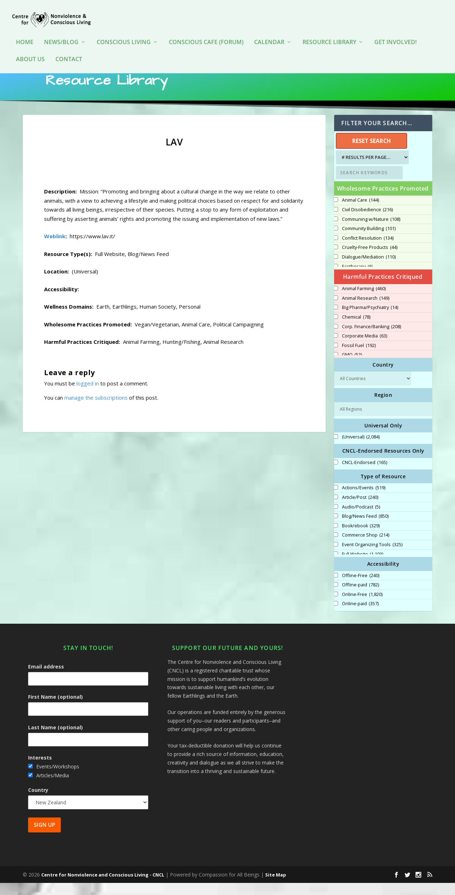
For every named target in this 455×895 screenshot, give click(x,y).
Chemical (356, 329)
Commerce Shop (365, 547)
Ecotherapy (357, 279)
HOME (24, 31)
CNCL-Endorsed (364, 475)
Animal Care (360, 212)
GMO (352, 367)
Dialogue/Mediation (369, 269)
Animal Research (365, 310)
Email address (46, 678)
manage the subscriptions (96, 409)
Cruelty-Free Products (369, 259)
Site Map (275, 887)
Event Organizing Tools (372, 557)
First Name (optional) (55, 708)
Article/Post (360, 509)
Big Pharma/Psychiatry (370, 320)
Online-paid (360, 616)
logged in (87, 395)
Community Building (369, 241)
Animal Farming (364, 301)
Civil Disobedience (367, 222)
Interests (40, 769)
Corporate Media (364, 348)
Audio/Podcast (361, 519)
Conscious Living (124, 31)
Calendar (269, 31)
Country (38, 802)
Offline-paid (360, 597)
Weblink (54, 248)
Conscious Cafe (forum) (206, 31)
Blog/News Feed (365, 528)
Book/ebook (361, 538)
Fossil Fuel (359, 358)
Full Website (362, 566)
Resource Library (329, 31)
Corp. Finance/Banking (371, 339)
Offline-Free (360, 588)
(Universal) (361, 449)
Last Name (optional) (55, 739)
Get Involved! (395, 31)
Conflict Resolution (368, 250)
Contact (68, 49)
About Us (30, 49)
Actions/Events (363, 500)
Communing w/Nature (371, 231)
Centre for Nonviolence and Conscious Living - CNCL (102, 887)
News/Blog (61, 31)
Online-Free (362, 606)
